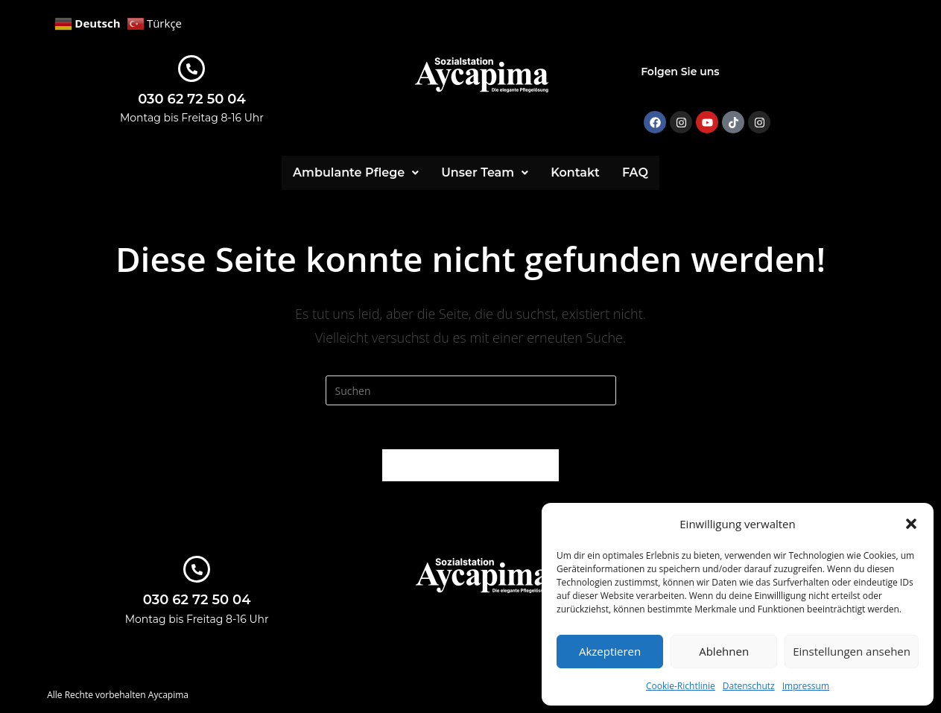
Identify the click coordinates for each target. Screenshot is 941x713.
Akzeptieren (610, 651)
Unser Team (484, 172)
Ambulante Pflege (356, 172)
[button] (911, 523)
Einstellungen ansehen (851, 651)
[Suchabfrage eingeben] (471, 390)
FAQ (635, 172)
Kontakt (575, 172)
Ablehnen (724, 651)
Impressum (805, 685)
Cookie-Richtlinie (680, 685)
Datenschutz (749, 685)
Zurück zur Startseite (470, 465)
